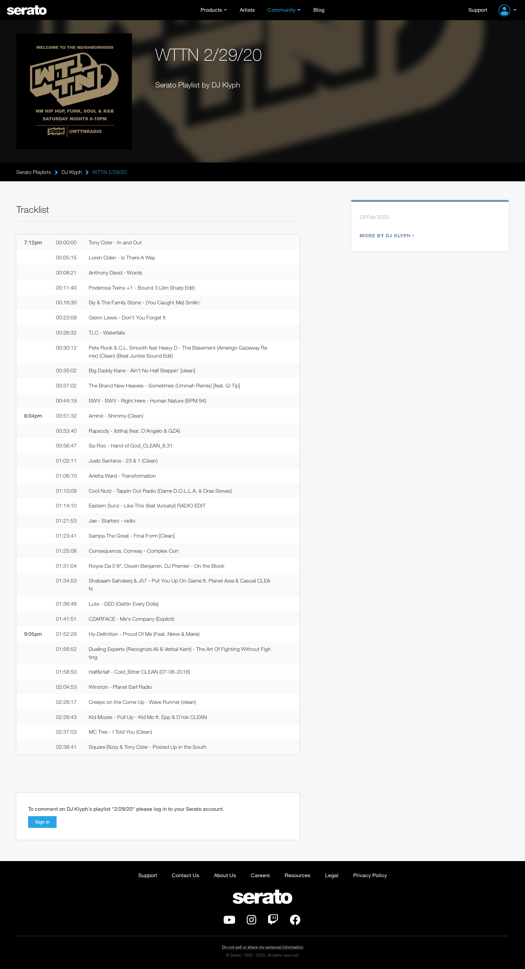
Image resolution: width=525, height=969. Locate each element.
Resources (297, 875)
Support (477, 9)
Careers (260, 875)
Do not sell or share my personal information (262, 947)
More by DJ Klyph (386, 235)
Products (211, 9)
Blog (318, 9)
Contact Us (185, 875)
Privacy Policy (370, 875)
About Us (225, 875)
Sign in (42, 822)
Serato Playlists (33, 172)
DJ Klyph (72, 172)
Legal (332, 875)
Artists (247, 9)
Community (282, 9)
